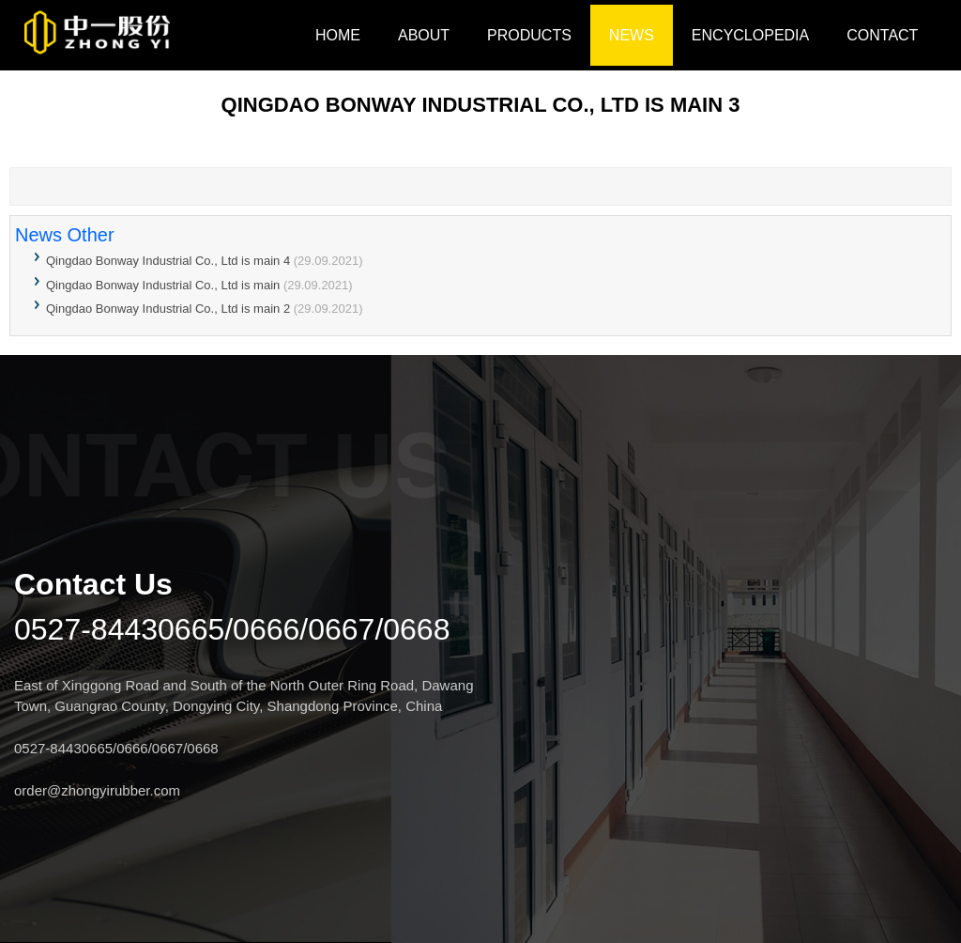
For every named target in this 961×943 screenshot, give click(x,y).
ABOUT (424, 35)
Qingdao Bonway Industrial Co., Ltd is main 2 (168, 308)
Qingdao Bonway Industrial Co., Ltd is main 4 (168, 261)
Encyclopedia (750, 35)
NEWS (631, 35)
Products (529, 35)
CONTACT (882, 35)
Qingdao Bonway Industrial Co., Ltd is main (164, 285)
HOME (337, 35)
